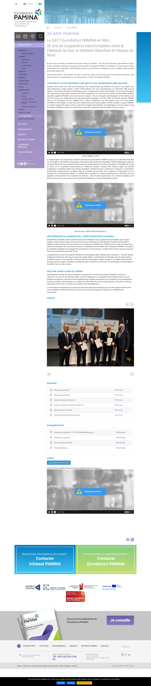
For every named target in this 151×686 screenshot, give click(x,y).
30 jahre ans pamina (62, 455)
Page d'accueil (48, 27)
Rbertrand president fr (62, 407)
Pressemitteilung (60, 465)
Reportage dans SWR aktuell (59, 480)
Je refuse (71, 683)
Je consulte (120, 639)
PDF (132, 557)
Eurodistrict (58, 27)
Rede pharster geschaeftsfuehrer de (67, 432)
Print (127, 557)
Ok (40, 36)
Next (132, 304)
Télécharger (118, 407)
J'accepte (61, 683)
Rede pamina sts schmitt (63, 427)
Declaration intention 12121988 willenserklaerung (73, 449)
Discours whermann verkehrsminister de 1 (69, 422)
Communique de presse (63, 460)
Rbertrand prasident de (62, 412)
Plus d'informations (84, 683)
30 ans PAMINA (72, 27)
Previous (127, 304)
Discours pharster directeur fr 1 (65, 417)
